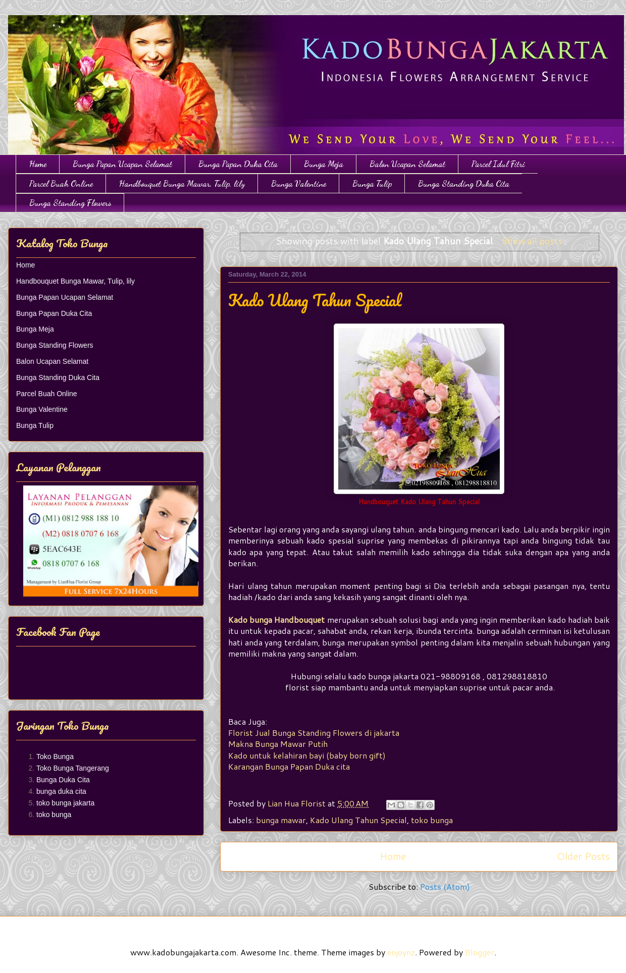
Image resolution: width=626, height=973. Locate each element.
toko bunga (432, 820)
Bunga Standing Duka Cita (463, 183)
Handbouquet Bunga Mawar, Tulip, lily (182, 183)
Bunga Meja (323, 163)
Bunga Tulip (372, 183)
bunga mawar (281, 820)
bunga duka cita (61, 791)
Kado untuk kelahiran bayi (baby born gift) (307, 755)
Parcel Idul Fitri (498, 163)
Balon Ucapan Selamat (407, 163)
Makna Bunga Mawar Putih (278, 743)
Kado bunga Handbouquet (276, 619)
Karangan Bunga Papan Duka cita (289, 766)
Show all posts (531, 241)
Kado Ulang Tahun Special (314, 300)
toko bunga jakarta (65, 803)
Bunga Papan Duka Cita (238, 163)
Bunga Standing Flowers (70, 202)
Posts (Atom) (445, 886)
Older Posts (583, 856)
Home (37, 163)
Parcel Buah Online (61, 183)
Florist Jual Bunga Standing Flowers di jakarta (314, 732)
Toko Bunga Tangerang (72, 768)
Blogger (479, 952)
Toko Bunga (55, 756)
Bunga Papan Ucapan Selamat (122, 163)
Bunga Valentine (298, 183)
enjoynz (401, 952)
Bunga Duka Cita (63, 780)
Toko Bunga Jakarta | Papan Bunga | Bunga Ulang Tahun (14, 26)
